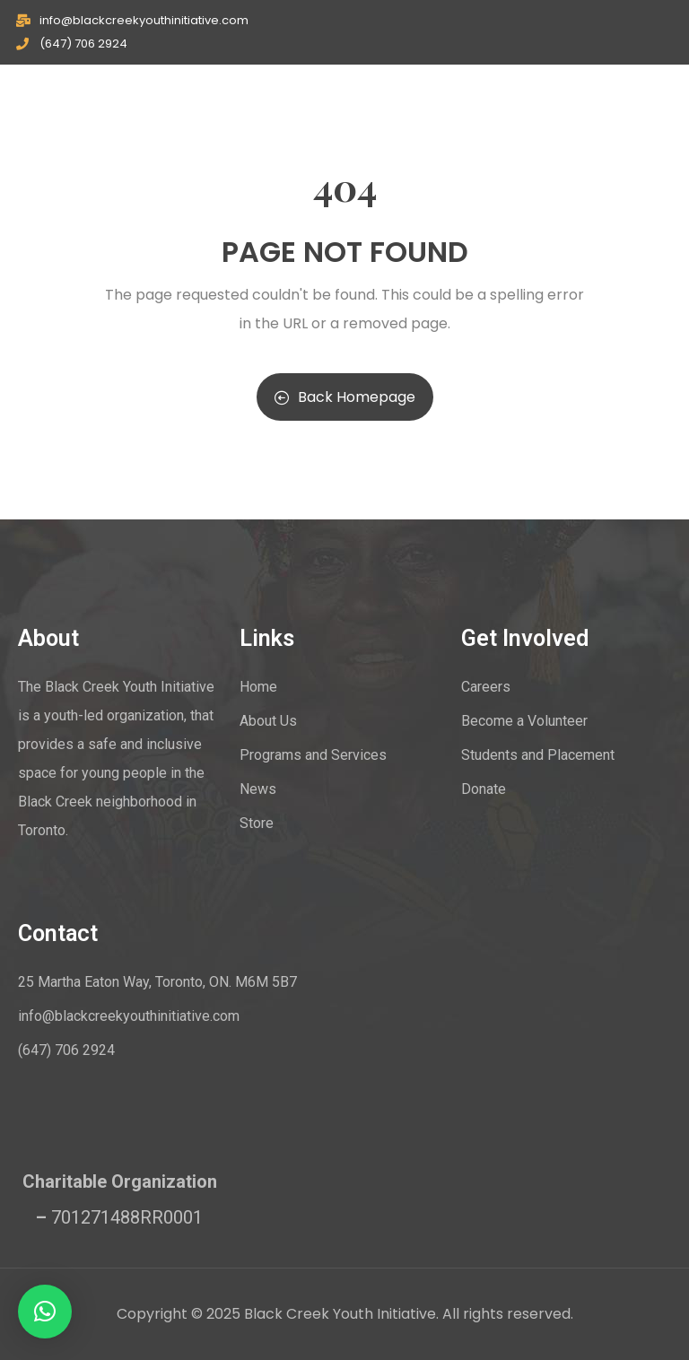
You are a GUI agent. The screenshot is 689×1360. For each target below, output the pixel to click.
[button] (45, 1311)
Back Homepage (345, 397)
